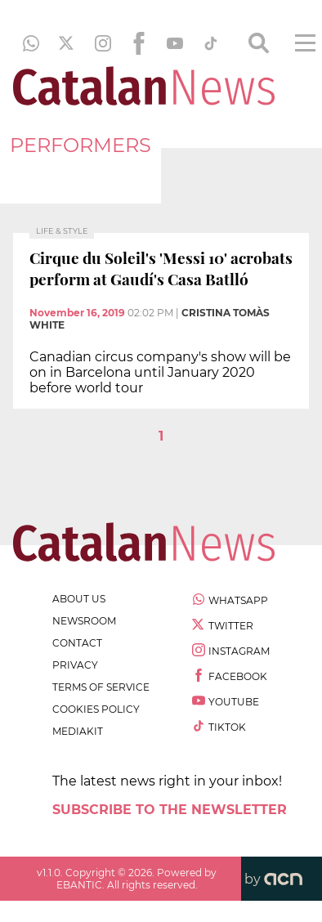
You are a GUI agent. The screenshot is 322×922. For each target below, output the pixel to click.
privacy (75, 665)
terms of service (101, 687)
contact (77, 643)
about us (78, 599)
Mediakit (77, 731)
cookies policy (96, 709)
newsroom (84, 621)
